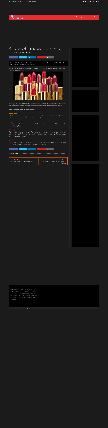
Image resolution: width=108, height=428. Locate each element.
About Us (84, 307)
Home (79, 307)
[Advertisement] (70, 8)
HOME (60, 17)
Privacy (89, 307)
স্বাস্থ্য (64, 17)
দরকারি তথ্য (94, 17)
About (21, 1)
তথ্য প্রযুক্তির (81, 17)
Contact (95, 307)
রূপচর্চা (29, 52)
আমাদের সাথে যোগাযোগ (31, 1)
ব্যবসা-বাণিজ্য (88, 17)
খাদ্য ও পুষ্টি (74, 17)
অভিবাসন (69, 17)
